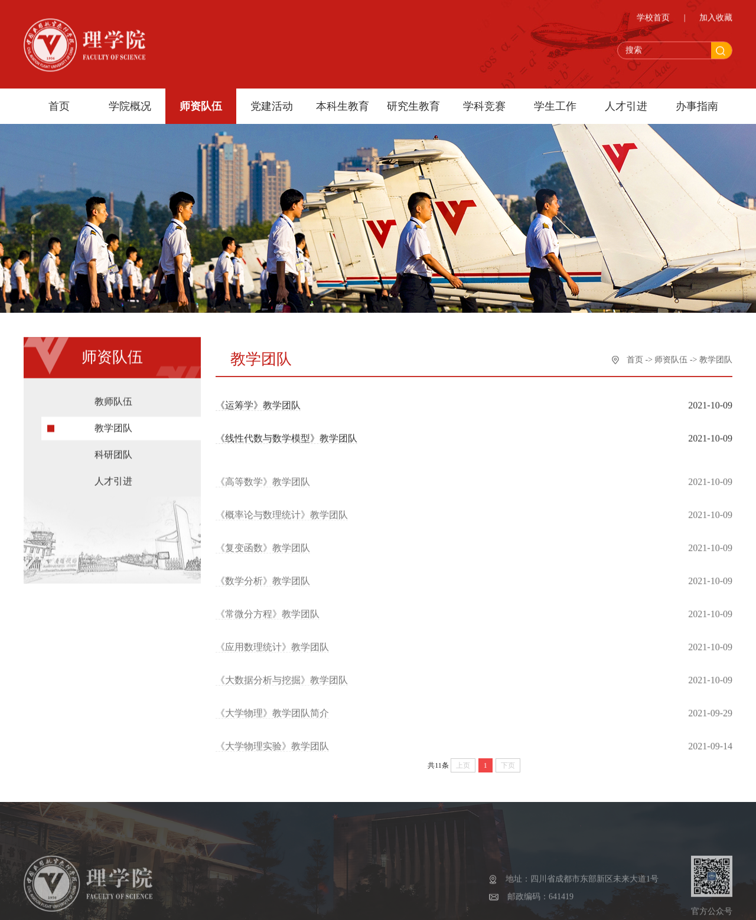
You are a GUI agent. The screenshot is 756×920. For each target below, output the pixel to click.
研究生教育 (413, 106)
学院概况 (130, 106)
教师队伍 (113, 407)
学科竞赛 (484, 106)
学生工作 (555, 106)
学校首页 (653, 19)
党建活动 (271, 106)
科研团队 (113, 460)
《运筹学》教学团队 (258, 406)
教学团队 (113, 433)
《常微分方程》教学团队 (268, 622)
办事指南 (697, 106)
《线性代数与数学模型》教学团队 (286, 439)
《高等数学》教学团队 (263, 489)
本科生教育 (342, 106)
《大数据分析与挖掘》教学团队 (282, 688)
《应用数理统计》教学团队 (272, 655)
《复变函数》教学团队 (263, 556)
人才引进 (626, 106)
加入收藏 (715, 19)
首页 (59, 106)
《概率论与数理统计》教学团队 (282, 523)
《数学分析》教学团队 (263, 589)
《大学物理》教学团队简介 (272, 721)
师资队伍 (201, 106)
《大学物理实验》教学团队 (272, 754)
